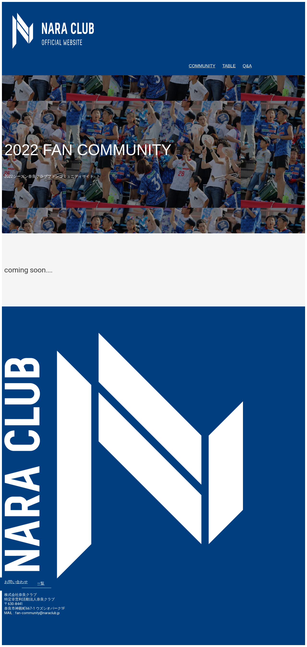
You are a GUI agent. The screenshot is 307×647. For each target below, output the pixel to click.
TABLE (229, 66)
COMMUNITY (202, 66)
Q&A (247, 66)
